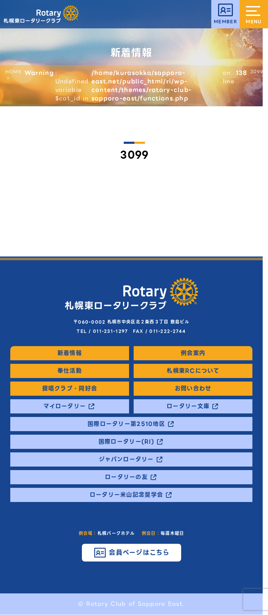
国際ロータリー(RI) (126, 442)
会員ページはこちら (139, 552)
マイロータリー (64, 406)
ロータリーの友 (126, 477)
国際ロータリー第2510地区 (126, 424)
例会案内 (193, 353)
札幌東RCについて (193, 371)
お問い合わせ (193, 388)
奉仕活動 (69, 371)
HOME (13, 71)
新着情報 (69, 353)
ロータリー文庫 (188, 406)
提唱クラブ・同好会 (69, 388)
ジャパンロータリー (126, 459)
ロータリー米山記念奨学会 (126, 495)
